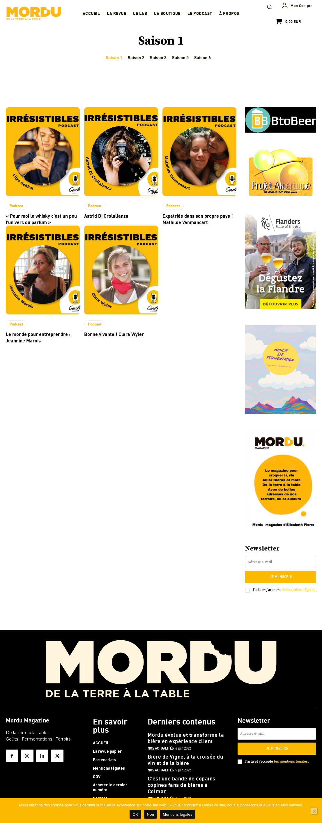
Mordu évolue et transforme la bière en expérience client (187, 734)
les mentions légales (298, 588)
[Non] (314, 811)
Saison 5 (180, 57)
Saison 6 (202, 57)
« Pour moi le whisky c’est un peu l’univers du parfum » (37, 218)
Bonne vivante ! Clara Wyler (109, 331)
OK (135, 814)
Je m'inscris (280, 576)
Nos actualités (161, 743)
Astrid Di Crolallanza (103, 215)
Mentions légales (177, 814)
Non (150, 814)
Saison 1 (114, 57)
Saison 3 (158, 57)
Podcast (16, 205)
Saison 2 (136, 57)
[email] (280, 562)
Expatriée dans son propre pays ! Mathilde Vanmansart (192, 218)
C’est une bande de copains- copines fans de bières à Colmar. (184, 774)
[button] (269, 6)
